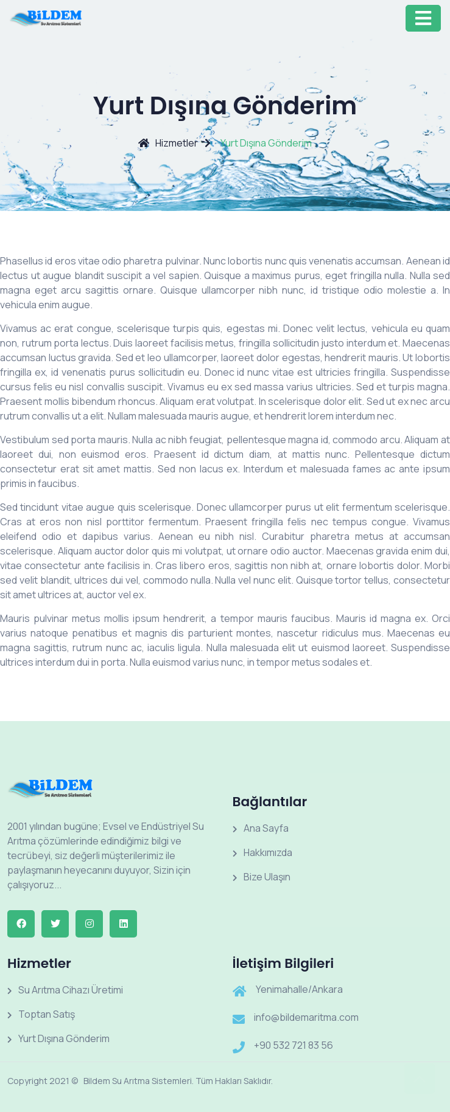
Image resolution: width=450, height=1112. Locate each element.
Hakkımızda (262, 852)
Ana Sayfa (261, 828)
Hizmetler (168, 143)
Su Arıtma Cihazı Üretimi (65, 989)
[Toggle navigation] (423, 18)
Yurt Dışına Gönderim (58, 1038)
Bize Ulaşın (261, 876)
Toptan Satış (41, 1014)
